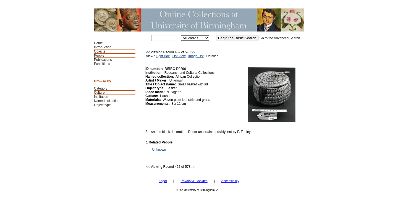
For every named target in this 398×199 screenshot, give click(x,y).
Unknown (159, 149)
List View (179, 56)
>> (193, 52)
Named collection (106, 101)
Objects (99, 51)
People (99, 55)
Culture (99, 93)
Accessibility (230, 181)
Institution (101, 97)
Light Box (163, 56)
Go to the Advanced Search (280, 38)
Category (101, 88)
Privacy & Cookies (193, 181)
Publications (103, 60)
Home (98, 43)
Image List (195, 56)
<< (148, 52)
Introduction (102, 47)
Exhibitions (102, 64)
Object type (102, 105)
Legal (163, 181)
